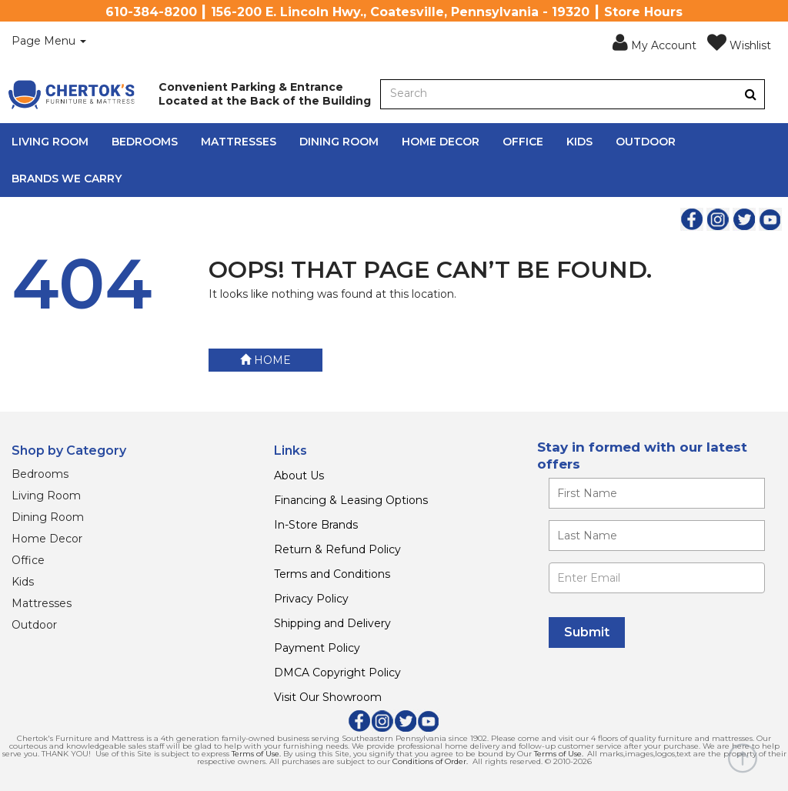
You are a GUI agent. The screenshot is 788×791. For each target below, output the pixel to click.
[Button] (750, 94)
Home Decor (440, 142)
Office (523, 142)
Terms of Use (255, 754)
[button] (654, 43)
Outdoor (646, 142)
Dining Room (339, 142)
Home (265, 360)
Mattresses (238, 142)
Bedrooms (145, 142)
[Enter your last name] (657, 535)
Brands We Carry (67, 178)
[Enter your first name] (657, 493)
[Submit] (587, 632)
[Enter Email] (657, 577)
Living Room (50, 142)
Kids (579, 142)
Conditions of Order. (430, 761)
